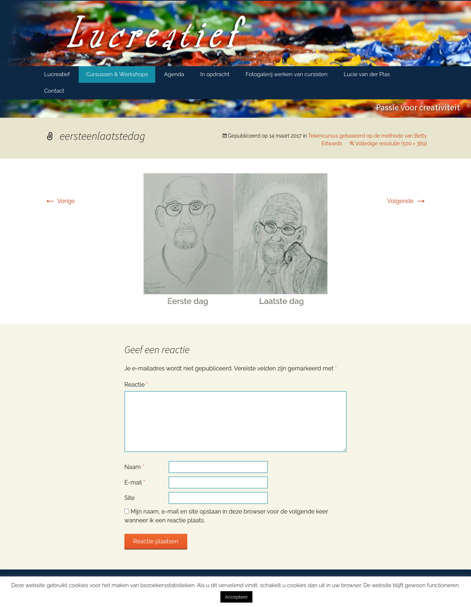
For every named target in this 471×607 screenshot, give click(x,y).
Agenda (174, 74)
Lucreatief (57, 74)
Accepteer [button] (236, 597)
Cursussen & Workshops (117, 74)
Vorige (59, 201)
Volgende (407, 201)
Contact (54, 91)
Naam (134, 467)
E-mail (134, 482)
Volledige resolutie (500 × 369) (391, 143)
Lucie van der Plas (367, 74)
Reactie (136, 384)
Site (129, 497)
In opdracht (214, 74)
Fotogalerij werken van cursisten (286, 74)
